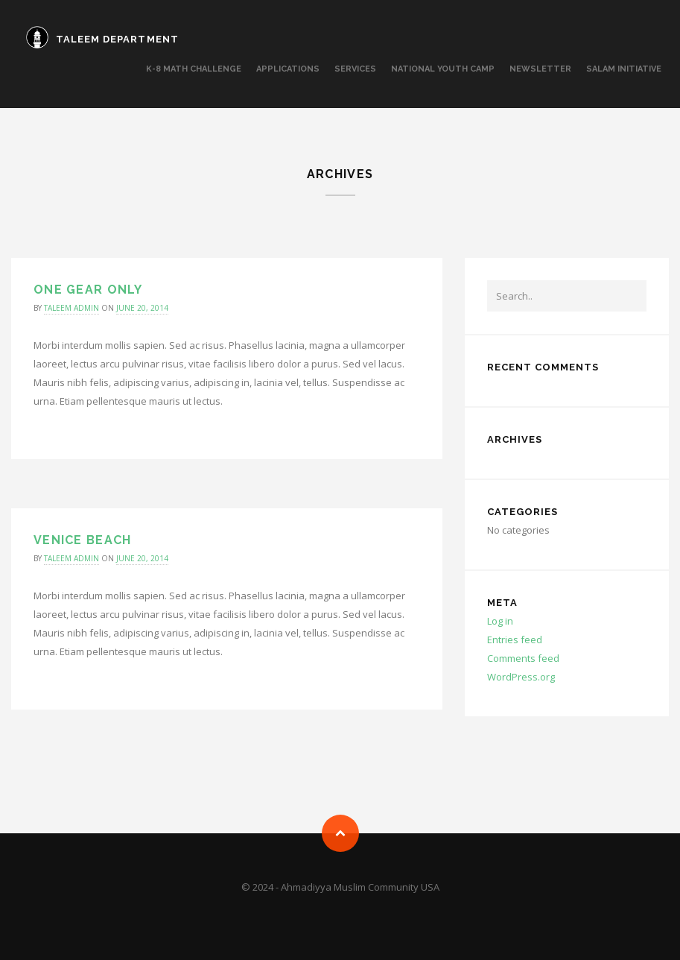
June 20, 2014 (142, 308)
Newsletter (540, 69)
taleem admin (71, 308)
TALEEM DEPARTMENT (117, 39)
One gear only (88, 289)
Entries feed (514, 639)
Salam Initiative (623, 69)
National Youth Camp (443, 69)
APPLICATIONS (288, 69)
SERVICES (355, 69)
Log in (500, 621)
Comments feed (523, 658)
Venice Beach (82, 540)
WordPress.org (521, 676)
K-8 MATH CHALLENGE (193, 69)
